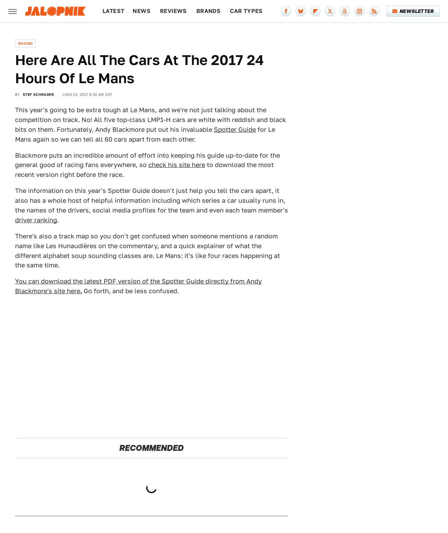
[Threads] (345, 11)
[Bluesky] (300, 11)
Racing (25, 43)
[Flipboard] (315, 11)
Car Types (246, 11)
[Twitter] (330, 11)
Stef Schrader (38, 94)
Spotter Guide (235, 129)
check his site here (176, 164)
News (141, 11)
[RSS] (374, 11)
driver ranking (36, 220)
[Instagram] (359, 11)
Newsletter (413, 11)
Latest (113, 11)
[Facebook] (286, 11)
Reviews (173, 11)
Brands (208, 11)
